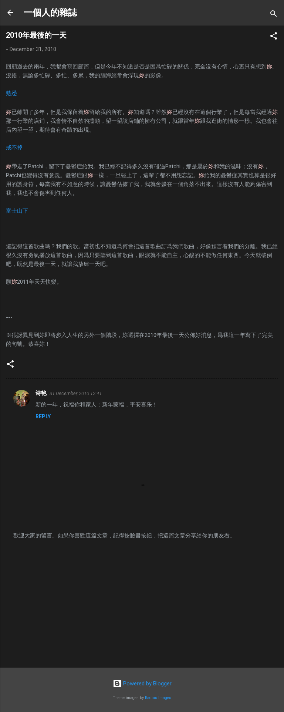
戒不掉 (14, 147)
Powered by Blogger (142, 683)
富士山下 (17, 210)
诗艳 (41, 393)
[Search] (273, 15)
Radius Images (158, 697)
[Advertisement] (142, 604)
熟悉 (11, 93)
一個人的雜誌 (50, 12)
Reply (43, 416)
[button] (273, 37)
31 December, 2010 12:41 (76, 393)
